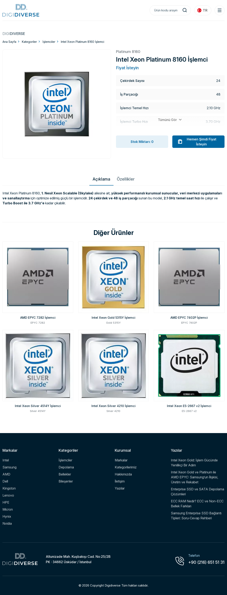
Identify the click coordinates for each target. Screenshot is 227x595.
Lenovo (8, 495)
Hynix (6, 516)
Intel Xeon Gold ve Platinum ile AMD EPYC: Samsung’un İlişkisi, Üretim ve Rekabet (194, 477)
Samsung (9, 467)
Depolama (66, 467)
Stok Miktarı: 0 (142, 142)
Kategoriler (29, 41)
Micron (7, 509)
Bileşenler (66, 481)
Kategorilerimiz (126, 467)
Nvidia (7, 523)
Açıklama (101, 179)
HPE (5, 502)
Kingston (9, 488)
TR (202, 10)
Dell (5, 481)
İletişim (120, 481)
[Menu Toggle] (220, 10)
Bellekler (65, 474)
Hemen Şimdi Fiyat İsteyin (196, 141)
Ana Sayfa (9, 41)
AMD (6, 474)
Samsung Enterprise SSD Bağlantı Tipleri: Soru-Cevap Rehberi (196, 515)
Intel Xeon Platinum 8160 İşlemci (82, 41)
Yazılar (120, 488)
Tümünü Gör (170, 119)
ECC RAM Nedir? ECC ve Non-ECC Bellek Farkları (197, 503)
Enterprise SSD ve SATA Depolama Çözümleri (197, 491)
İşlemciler (49, 41)
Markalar (121, 460)
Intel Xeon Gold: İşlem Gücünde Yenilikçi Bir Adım (194, 462)
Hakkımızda (123, 474)
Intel (5, 460)
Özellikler (126, 179)
